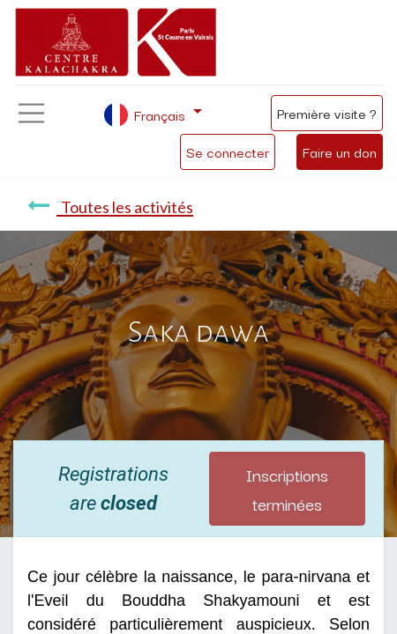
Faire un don (340, 151)
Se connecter (227, 151)
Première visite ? (327, 112)
